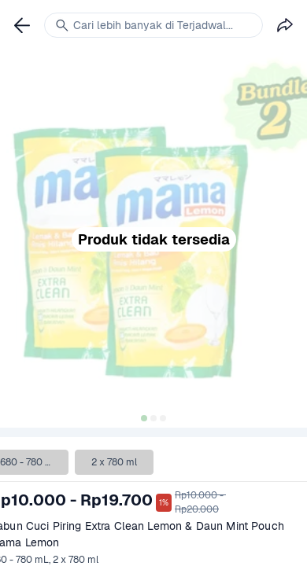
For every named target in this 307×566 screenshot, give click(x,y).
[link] (22, 25)
